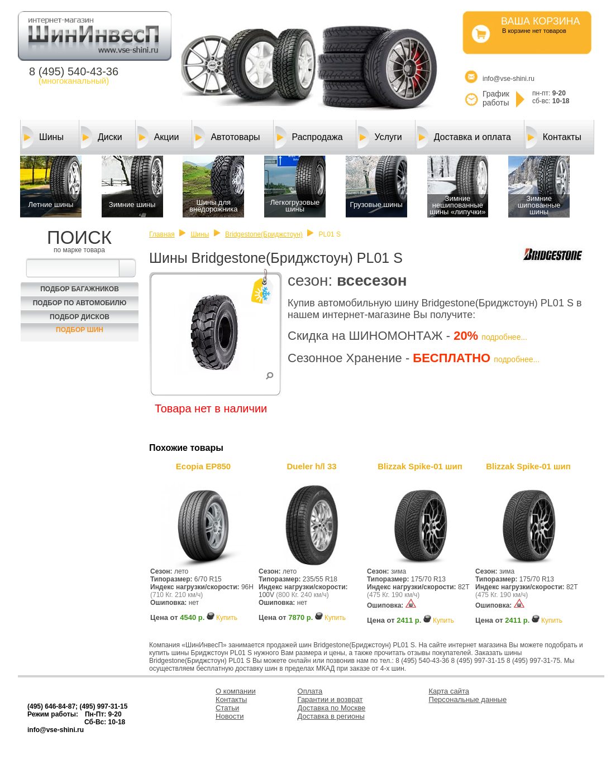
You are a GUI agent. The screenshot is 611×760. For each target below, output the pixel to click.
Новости (230, 716)
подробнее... (504, 337)
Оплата (310, 691)
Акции (158, 137)
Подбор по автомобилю (80, 303)
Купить (226, 618)
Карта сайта (449, 691)
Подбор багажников (79, 289)
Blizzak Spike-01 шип (420, 466)
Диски (101, 137)
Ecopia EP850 (203, 466)
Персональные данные (468, 699)
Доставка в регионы (331, 716)
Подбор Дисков (79, 317)
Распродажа (309, 137)
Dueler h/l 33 (311, 466)
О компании (236, 691)
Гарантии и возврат (330, 699)
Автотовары (227, 137)
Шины (43, 137)
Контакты (553, 137)
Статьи (227, 708)
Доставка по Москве (332, 708)
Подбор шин (79, 330)
